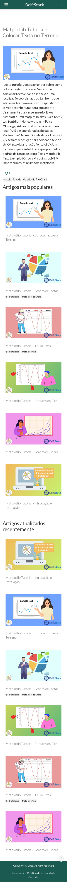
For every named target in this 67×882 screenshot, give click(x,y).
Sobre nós (18, 873)
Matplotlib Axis (12, 179)
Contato (33, 877)
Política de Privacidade (41, 873)
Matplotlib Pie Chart (35, 179)
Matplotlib (14, 296)
